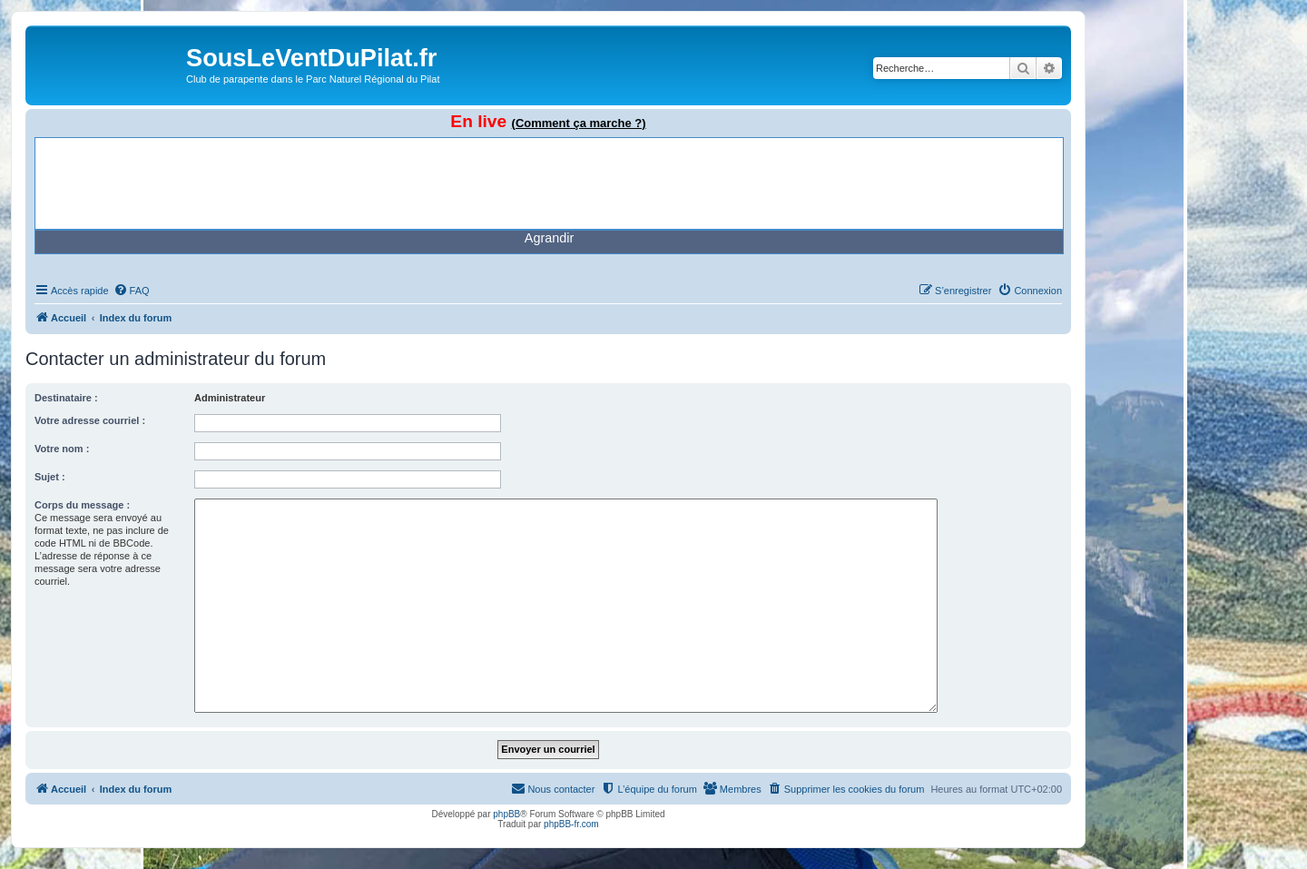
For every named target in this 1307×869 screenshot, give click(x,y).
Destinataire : (66, 397)
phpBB (506, 814)
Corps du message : (82, 504)
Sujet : (49, 476)
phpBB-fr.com (571, 824)
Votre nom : (61, 448)
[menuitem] (131, 290)
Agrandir (549, 238)
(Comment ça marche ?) (579, 123)
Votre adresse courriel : (89, 420)
